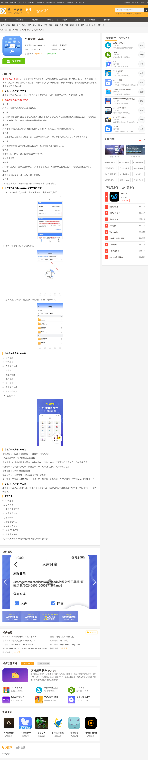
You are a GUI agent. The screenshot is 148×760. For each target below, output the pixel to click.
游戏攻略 (92, 20)
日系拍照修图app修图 (111, 168)
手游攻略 (40, 2)
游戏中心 (31, 2)
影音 (34, 25)
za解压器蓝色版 (51, 688)
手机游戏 (19, 20)
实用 (93, 25)
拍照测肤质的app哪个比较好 (111, 180)
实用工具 (142, 251)
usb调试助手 (114, 251)
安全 (77, 25)
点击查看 (16, 652)
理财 (99, 25)
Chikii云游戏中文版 (117, 238)
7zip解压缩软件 (18, 697)
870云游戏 (114, 245)
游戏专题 (69, 2)
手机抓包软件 (124, 168)
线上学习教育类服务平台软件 (139, 162)
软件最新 (127, 2)
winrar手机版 (16, 688)
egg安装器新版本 (116, 257)
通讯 (40, 25)
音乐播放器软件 (124, 174)
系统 (8, 25)
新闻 (18, 25)
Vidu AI (124, 194)
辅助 (29, 25)
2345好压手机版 (51, 697)
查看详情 (125, 201)
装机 (2, 25)
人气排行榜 (137, 14)
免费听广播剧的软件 (125, 162)
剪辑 (24, 25)
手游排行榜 (80, 2)
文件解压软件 (39, 54)
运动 (88, 25)
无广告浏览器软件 (111, 174)
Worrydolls (114, 232)
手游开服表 (50, 2)
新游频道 (22, 2)
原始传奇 (129, 14)
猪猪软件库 (114, 219)
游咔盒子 (113, 226)
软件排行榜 (144, 2)
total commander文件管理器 (124, 99)
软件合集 (107, 20)
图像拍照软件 (138, 180)
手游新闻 (13, 2)
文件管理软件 (51, 54)
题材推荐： (29, 54)
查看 (142, 45)
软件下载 (18, 30)
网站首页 (4, 2)
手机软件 (34, 20)
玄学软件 (138, 174)
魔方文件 (116, 127)
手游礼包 (60, 2)
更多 (142, 139)
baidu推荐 (6, 754)
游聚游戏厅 (114, 207)
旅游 (72, 25)
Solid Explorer (118, 71)
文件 (82, 25)
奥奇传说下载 (120, 14)
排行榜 (64, 20)
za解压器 (80, 688)
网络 (66, 25)
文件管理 (26, 30)
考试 (56, 25)
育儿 (61, 25)
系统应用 (142, 219)
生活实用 (142, 232)
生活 (13, 25)
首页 (6, 20)
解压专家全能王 (83, 697)
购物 (45, 25)
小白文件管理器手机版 (122, 89)
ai (103, 25)
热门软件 (135, 2)
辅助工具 (124, 197)
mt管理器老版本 (119, 117)
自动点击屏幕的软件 (111, 162)
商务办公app (124, 180)
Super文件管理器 (120, 108)
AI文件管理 (117, 80)
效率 (50, 25)
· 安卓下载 (14, 61)
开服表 (77, 20)
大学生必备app (138, 168)
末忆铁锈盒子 (115, 213)
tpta (114, 62)
